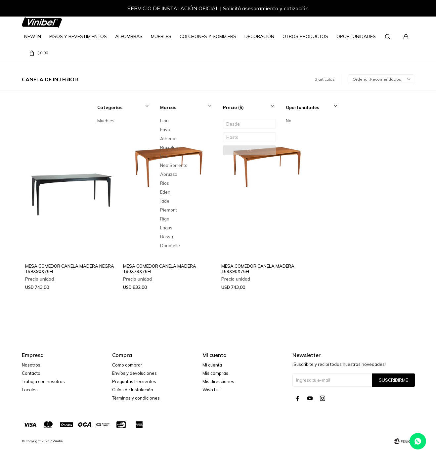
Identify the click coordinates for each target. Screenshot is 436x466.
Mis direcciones (218, 381)
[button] (402, 9)
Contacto (31, 373)
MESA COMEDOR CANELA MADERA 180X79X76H (159, 268)
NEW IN (32, 36)
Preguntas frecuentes (134, 381)
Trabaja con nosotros (43, 381)
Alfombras (129, 36)
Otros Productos (305, 36)
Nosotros (31, 365)
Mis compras (215, 373)
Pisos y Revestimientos (78, 36)
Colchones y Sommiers (208, 36)
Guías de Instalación (132, 389)
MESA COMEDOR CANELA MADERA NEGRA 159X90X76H (69, 268)
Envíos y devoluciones (134, 373)
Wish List (211, 389)
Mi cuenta (212, 365)
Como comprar (127, 365)
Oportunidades (356, 36)
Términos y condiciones (136, 398)
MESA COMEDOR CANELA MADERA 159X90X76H (257, 268)
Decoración (259, 36)
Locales (30, 389)
